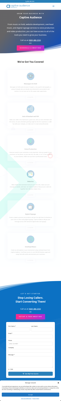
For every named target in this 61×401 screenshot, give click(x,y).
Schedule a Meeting (30, 48)
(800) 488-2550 (35, 40)
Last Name (34, 326)
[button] (58, 383)
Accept (30, 395)
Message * (11, 355)
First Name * (12, 326)
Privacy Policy (35, 398)
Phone (10, 340)
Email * (10, 333)
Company (11, 347)
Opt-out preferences (26, 398)
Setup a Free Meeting (30, 316)
